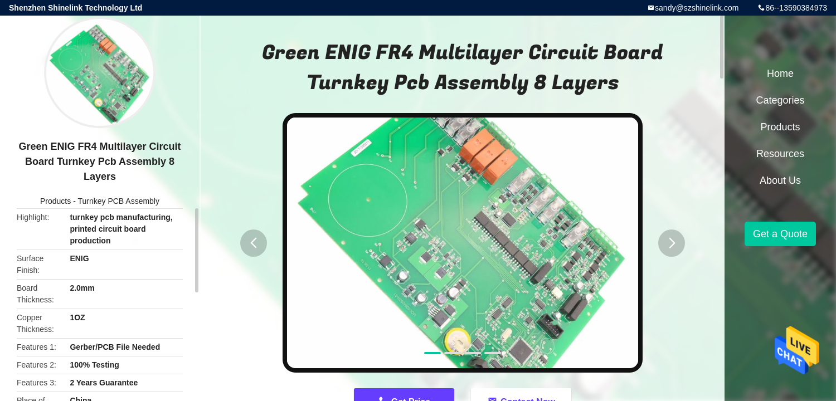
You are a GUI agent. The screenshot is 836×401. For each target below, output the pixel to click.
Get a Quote (780, 233)
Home (780, 73)
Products (55, 201)
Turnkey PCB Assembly (118, 201)
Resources (780, 153)
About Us (780, 180)
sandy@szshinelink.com (696, 7)
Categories (780, 100)
